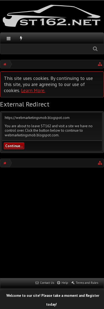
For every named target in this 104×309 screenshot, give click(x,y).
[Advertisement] (52, 222)
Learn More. (33, 90)
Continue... (14, 146)
